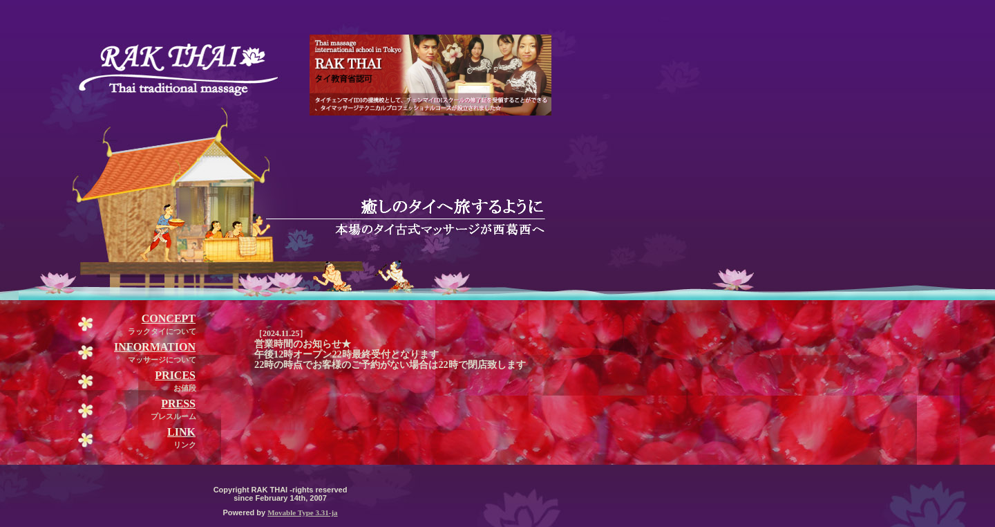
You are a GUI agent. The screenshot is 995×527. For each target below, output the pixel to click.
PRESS (178, 403)
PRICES (175, 375)
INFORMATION (155, 347)
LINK (181, 432)
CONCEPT (169, 318)
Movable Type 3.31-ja (302, 512)
